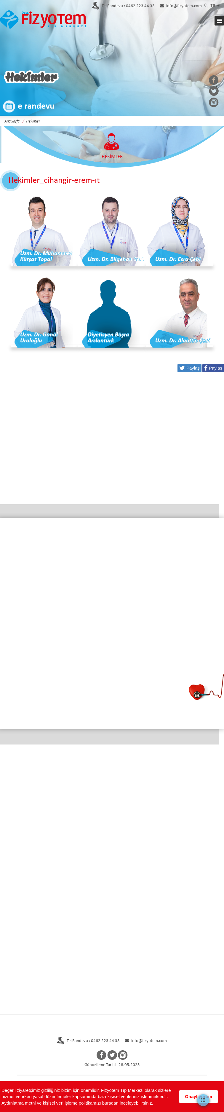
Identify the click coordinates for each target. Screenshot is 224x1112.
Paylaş (215, 367)
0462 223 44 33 (128, 6)
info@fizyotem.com (184, 6)
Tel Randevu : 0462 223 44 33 (87, 1041)
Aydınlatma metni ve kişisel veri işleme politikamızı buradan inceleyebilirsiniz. (77, 1102)
